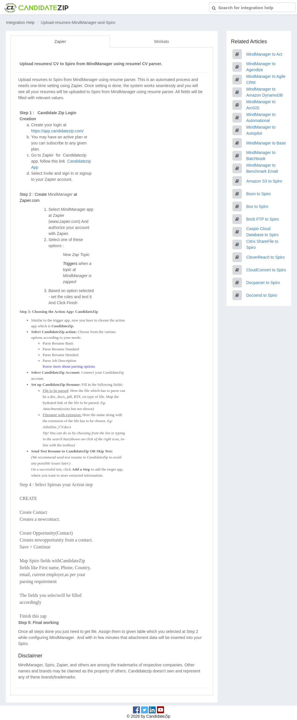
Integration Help (20, 22)
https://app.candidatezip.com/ (57, 131)
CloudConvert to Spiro (266, 270)
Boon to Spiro (258, 193)
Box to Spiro (257, 206)
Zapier (60, 41)
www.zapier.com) (65, 221)
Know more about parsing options (69, 366)
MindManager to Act (264, 54)
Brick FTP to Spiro (262, 219)
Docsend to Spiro (261, 295)
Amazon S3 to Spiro (264, 181)
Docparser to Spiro (263, 282)
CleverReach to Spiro (265, 257)
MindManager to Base (266, 143)
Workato (161, 41)
